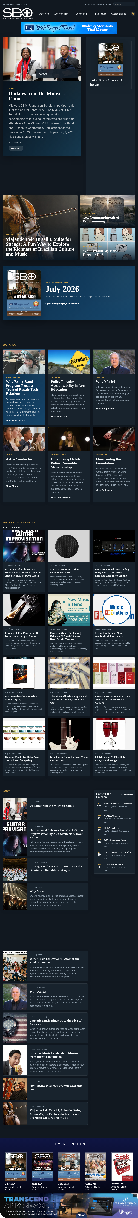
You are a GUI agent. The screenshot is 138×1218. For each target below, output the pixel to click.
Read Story (16, 148)
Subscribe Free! (61, 13)
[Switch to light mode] (133, 14)
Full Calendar (126, 794)
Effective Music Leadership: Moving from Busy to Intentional (54, 1054)
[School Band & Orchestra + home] (18, 13)
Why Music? (38, 891)
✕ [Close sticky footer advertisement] (135, 1195)
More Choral (12, 486)
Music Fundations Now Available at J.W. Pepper (109, 634)
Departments (82, 13)
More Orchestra (104, 490)
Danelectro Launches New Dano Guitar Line (69, 759)
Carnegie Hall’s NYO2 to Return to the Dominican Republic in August (56, 868)
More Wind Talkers (15, 420)
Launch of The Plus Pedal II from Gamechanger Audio (21, 634)
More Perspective (105, 408)
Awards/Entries (118, 13)
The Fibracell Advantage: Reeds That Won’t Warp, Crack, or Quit (69, 699)
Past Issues (100, 13)
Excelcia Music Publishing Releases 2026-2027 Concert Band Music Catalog (66, 636)
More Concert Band (61, 497)
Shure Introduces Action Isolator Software (64, 571)
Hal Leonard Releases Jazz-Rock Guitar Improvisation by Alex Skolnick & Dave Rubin (23, 572)
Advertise (44, 13)
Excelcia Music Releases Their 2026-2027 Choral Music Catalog (112, 699)
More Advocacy (59, 416)
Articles (9, 1187)
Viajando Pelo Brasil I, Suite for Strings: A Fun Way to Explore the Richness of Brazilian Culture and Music (57, 1114)
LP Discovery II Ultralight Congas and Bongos (110, 759)
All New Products (11, 527)
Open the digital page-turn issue (62, 303)
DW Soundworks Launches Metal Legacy (21, 698)
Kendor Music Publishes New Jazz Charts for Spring (22, 759)
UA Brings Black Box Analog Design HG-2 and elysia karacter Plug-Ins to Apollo (112, 572)
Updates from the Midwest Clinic (37, 96)
